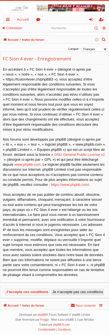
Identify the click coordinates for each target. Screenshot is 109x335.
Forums (39, 20)
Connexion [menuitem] (92, 20)
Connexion (14, 28)
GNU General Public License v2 (79, 154)
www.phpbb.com (27, 164)
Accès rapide (9, 20)
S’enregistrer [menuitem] (102, 20)
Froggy (44, 319)
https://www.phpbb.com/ (70, 185)
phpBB (42, 314)
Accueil (23, 19)
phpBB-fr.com (61, 324)
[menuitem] (103, 40)
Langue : (74, 48)
